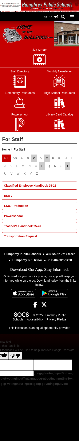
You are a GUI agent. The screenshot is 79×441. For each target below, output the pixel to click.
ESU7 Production (16, 206)
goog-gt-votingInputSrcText (54, 378)
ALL (6, 158)
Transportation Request (20, 236)
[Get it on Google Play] (54, 293)
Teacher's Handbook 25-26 (22, 226)
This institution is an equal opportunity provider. (39, 328)
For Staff (19, 149)
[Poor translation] (15, 356)
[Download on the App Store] (23, 293)
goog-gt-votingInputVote (50, 383)
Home (6, 149)
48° (48, 16)
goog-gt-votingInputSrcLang (54, 373)
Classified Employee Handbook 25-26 (30, 185)
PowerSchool (13, 216)
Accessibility (35, 319)
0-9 (15, 158)
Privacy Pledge (56, 319)
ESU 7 (8, 195)
